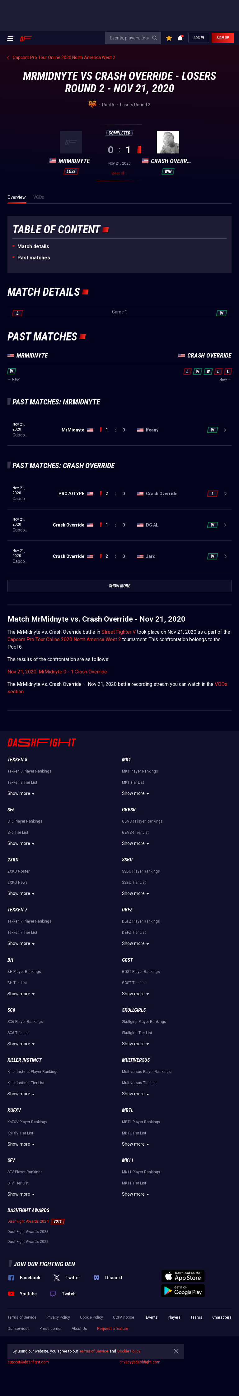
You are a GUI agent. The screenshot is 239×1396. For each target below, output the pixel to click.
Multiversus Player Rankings (146, 1072)
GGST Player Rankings (141, 971)
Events (152, 1317)
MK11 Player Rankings (141, 1172)
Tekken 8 (17, 760)
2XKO (12, 860)
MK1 (126, 760)
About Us (79, 1328)
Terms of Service (21, 1317)
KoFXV (14, 1110)
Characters (222, 1317)
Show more (21, 794)
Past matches (33, 258)
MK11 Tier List (134, 1183)
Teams (196, 1317)
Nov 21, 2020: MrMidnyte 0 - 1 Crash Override (57, 672)
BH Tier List (17, 983)
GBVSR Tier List (135, 832)
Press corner (51, 1328)
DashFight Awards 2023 (28, 1231)
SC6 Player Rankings (25, 1022)
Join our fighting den (44, 1264)
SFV (11, 1160)
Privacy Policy (58, 1317)
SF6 (11, 810)
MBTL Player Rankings (141, 1122)
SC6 (11, 1010)
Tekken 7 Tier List (22, 932)
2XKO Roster (18, 871)
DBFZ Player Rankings (141, 921)
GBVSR (129, 810)
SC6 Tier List (18, 1033)
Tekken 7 (17, 910)
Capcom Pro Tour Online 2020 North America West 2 (64, 639)
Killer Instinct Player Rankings (33, 1072)
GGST (127, 960)
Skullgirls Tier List (137, 1033)
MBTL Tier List (134, 1133)
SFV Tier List (18, 1183)
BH (10, 960)
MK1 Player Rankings (140, 771)
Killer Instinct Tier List (26, 1083)
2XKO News (17, 882)
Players (174, 1317)
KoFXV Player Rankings (27, 1122)
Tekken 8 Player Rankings (29, 771)
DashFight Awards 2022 (28, 1241)
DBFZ (127, 910)
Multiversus (136, 1060)
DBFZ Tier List (134, 932)
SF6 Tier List (17, 832)
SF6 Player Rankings (24, 821)
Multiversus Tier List (139, 1083)
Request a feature (112, 1328)
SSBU (127, 860)
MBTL (127, 1110)
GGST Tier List (134, 983)
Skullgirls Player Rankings (144, 1022)
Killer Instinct (24, 1060)
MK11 (128, 1160)
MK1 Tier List (133, 782)
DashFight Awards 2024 (28, 1221)
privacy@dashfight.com (140, 1362)
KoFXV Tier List (20, 1133)
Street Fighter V (118, 632)
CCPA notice (123, 1317)
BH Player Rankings (24, 971)
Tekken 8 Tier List (22, 782)
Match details (33, 246)
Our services (18, 1328)
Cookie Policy (91, 1317)
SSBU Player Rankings (141, 871)
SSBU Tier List (134, 882)
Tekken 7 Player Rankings (29, 921)
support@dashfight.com (28, 1362)
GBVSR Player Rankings (142, 821)
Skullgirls (134, 1010)
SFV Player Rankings (25, 1172)
